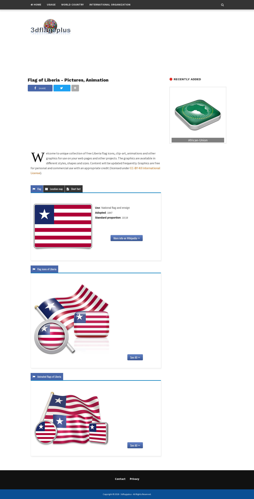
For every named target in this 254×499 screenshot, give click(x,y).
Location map (54, 189)
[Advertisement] (155, 43)
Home (36, 4)
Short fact (74, 189)
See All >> (135, 357)
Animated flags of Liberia (47, 376)
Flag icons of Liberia (44, 269)
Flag (37, 189)
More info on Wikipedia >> (126, 238)
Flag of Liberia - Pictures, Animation (68, 80)
